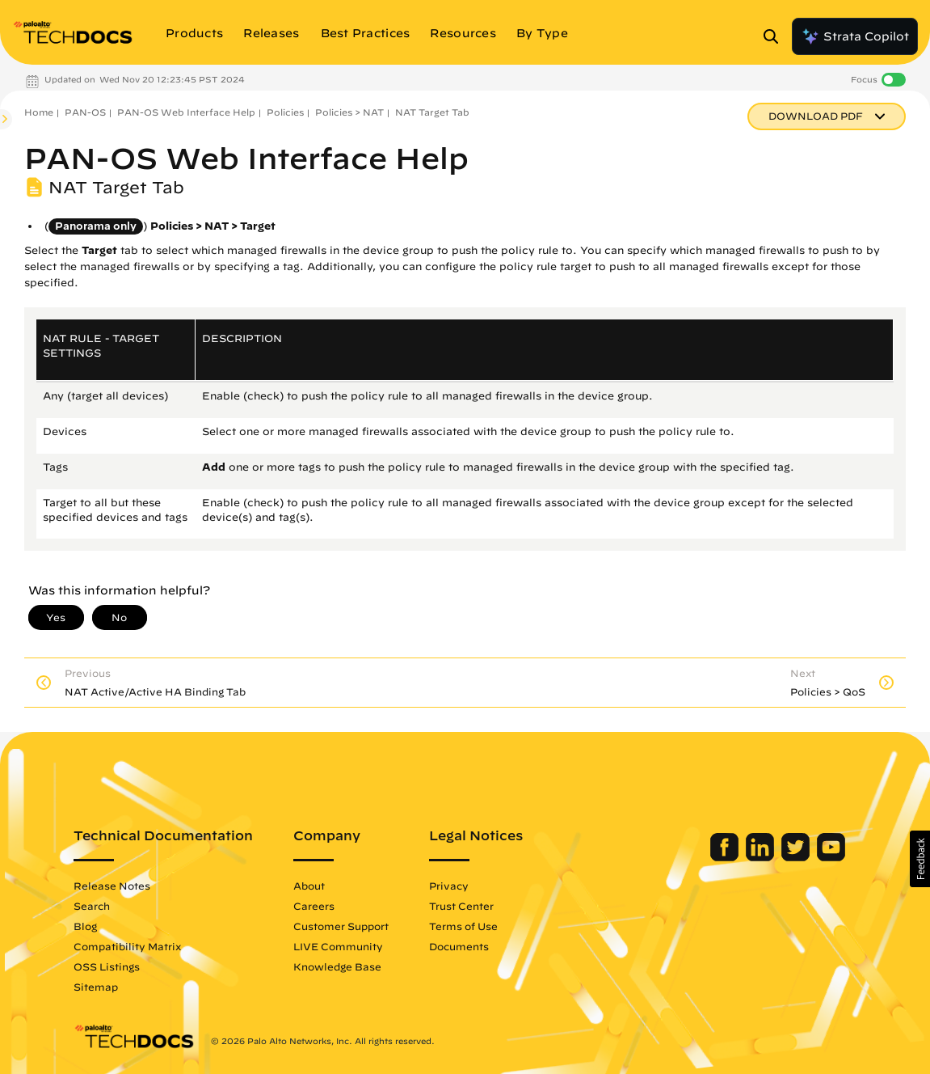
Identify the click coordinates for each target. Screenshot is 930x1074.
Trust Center (461, 905)
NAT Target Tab (432, 112)
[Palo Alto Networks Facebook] (726, 857)
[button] (920, 859)
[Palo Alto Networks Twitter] (797, 857)
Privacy (449, 885)
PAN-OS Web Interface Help (186, 112)
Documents (459, 946)
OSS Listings (107, 966)
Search (92, 905)
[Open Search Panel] (776, 36)
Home (38, 112)
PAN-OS (85, 112)
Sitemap (96, 986)
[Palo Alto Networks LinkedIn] (761, 857)
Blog (85, 926)
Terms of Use (463, 926)
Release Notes (112, 885)
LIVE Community (338, 946)
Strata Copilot (855, 36)
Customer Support (341, 926)
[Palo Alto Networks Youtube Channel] (831, 857)
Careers (314, 905)
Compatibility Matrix (127, 946)
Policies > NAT (349, 112)
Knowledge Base (337, 966)
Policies (285, 112)
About (309, 885)
